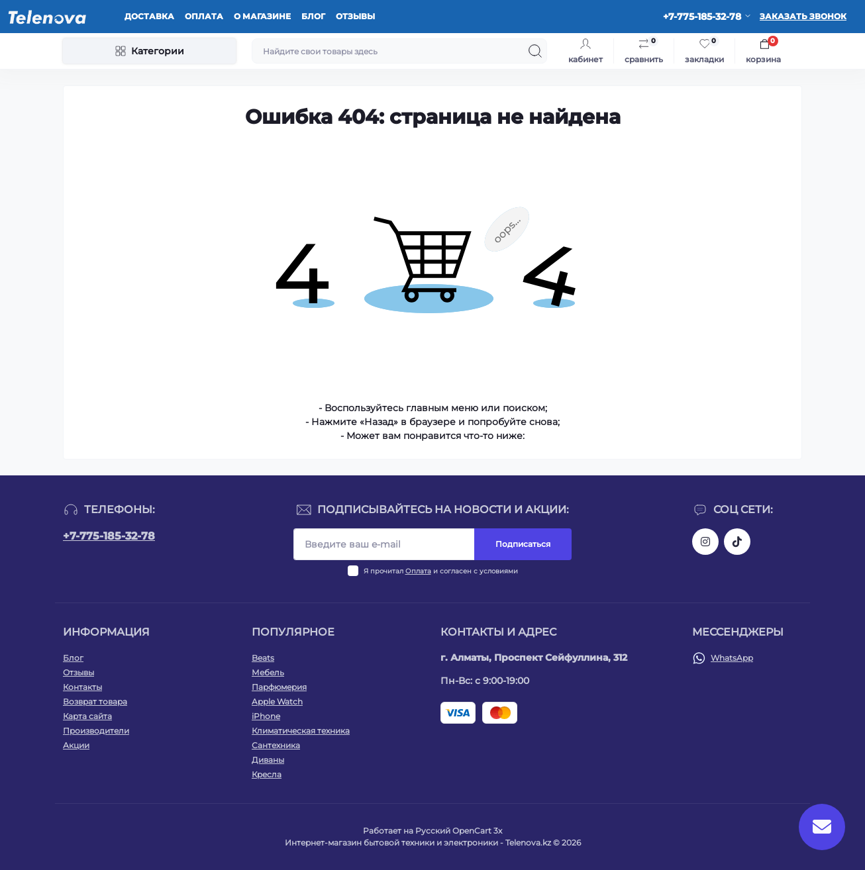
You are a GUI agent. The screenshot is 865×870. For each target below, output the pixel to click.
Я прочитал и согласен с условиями (441, 571)
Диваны (268, 760)
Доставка (149, 16)
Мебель (268, 672)
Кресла (266, 774)
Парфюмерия (279, 687)
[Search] (535, 51)
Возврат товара (95, 701)
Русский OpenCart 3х (458, 831)
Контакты (82, 687)
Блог (313, 16)
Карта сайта (87, 716)
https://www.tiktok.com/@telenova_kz (737, 541)
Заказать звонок (803, 16)
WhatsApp (732, 658)
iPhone (266, 716)
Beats (263, 658)
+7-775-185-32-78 (109, 536)
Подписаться (522, 544)
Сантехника (276, 745)
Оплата (204, 16)
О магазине (262, 16)
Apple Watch (277, 701)
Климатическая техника (301, 731)
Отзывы (355, 16)
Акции (76, 745)
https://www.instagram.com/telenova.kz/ (705, 541)
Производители (96, 731)
